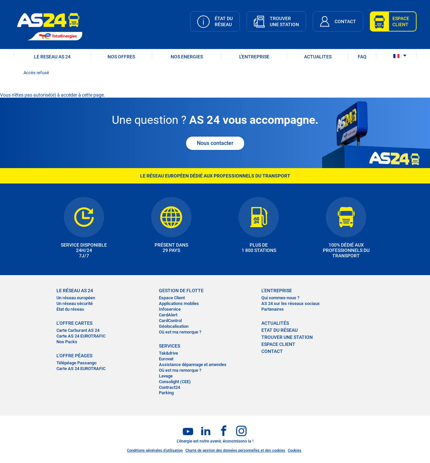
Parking (166, 392)
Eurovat (166, 358)
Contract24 (169, 387)
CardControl (170, 320)
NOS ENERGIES (187, 56)
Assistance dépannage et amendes (192, 364)
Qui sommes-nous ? (280, 297)
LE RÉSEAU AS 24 (74, 290)
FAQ (362, 56)
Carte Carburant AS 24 (77, 330)
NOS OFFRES (121, 56)
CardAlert (168, 314)
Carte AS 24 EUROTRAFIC (80, 336)
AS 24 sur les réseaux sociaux (290, 303)
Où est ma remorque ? (180, 332)
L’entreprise (276, 290)
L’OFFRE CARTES (74, 323)
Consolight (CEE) (175, 381)
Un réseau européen (75, 297)
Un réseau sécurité (74, 303)
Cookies (294, 450)
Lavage (166, 375)
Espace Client (172, 297)
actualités (275, 323)
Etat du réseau (70, 309)
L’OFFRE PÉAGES (74, 355)
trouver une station (287, 337)
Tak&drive (168, 353)
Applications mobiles (179, 303)
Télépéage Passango (76, 362)
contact (272, 351)
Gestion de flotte (181, 290)
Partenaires (272, 309)
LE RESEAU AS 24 (52, 56)
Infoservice (170, 309)
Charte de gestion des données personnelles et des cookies (235, 450)
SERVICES (169, 346)
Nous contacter (215, 143)
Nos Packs (66, 341)
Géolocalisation (173, 326)
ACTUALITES (318, 56)
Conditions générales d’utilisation (155, 450)
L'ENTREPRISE (254, 56)
